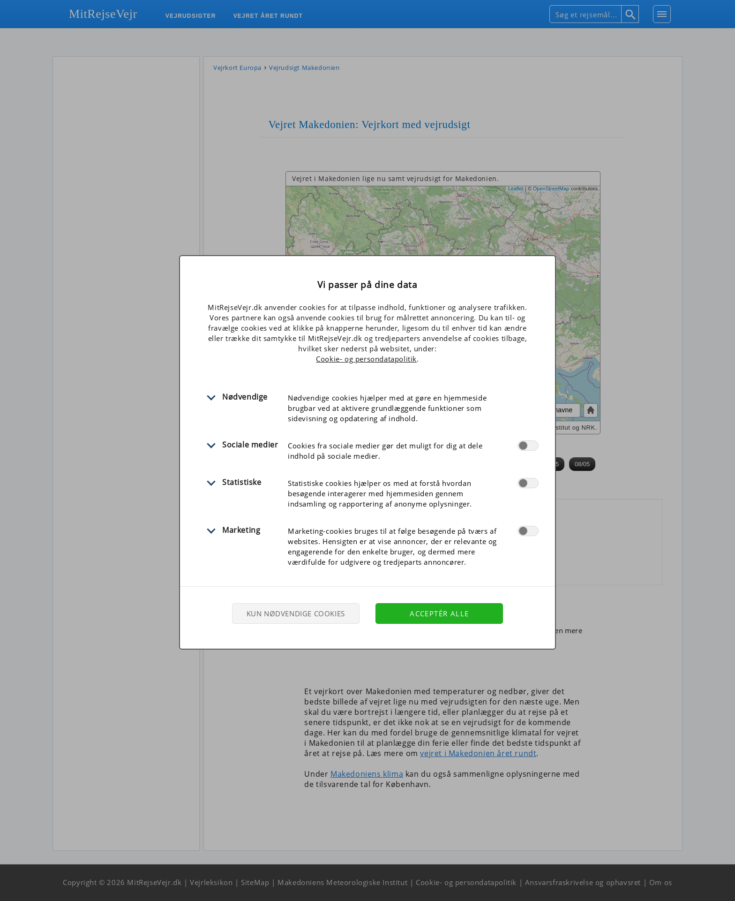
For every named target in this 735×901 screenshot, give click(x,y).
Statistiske (242, 482)
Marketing (241, 530)
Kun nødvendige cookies (296, 613)
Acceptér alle (439, 613)
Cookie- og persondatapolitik (366, 358)
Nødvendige (245, 397)
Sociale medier (250, 444)
